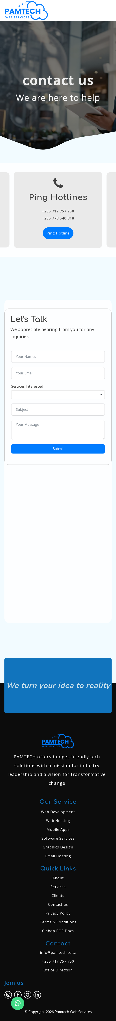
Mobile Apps (58, 829)
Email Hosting (58, 856)
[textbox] (58, 395)
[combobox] (58, 394)
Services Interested (27, 386)
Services (58, 886)
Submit (58, 449)
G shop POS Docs (58, 930)
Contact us (58, 904)
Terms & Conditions (58, 922)
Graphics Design (58, 847)
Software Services (58, 838)
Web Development (58, 811)
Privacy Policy (58, 913)
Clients (58, 895)
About (58, 878)
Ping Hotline (58, 233)
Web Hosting (58, 820)
